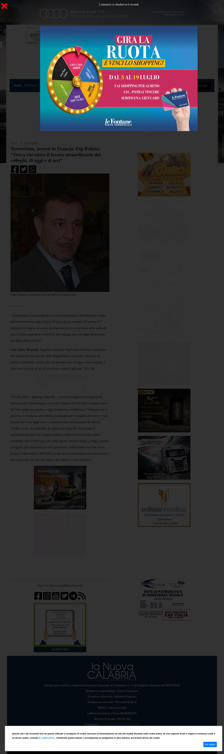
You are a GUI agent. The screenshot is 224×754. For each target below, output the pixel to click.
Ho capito (210, 744)
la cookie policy (47, 738)
